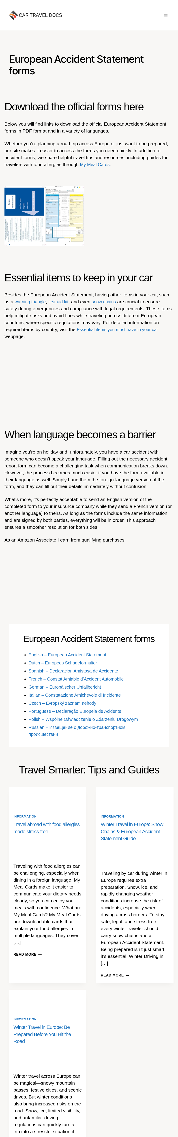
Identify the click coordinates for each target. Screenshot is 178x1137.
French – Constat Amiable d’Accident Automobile (79, 678)
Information (25, 816)
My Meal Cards (96, 164)
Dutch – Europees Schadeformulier (65, 662)
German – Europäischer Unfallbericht (67, 686)
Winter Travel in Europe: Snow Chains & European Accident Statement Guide (134, 831)
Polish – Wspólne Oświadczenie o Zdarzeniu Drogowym (87, 719)
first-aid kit (61, 301)
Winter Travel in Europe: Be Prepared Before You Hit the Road (43, 1034)
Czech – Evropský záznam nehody (65, 703)
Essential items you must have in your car (120, 329)
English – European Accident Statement (70, 654)
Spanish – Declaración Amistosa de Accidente (76, 670)
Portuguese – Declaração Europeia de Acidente (78, 711)
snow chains (108, 301)
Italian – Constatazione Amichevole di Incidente (78, 695)
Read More (28, 954)
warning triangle (31, 301)
